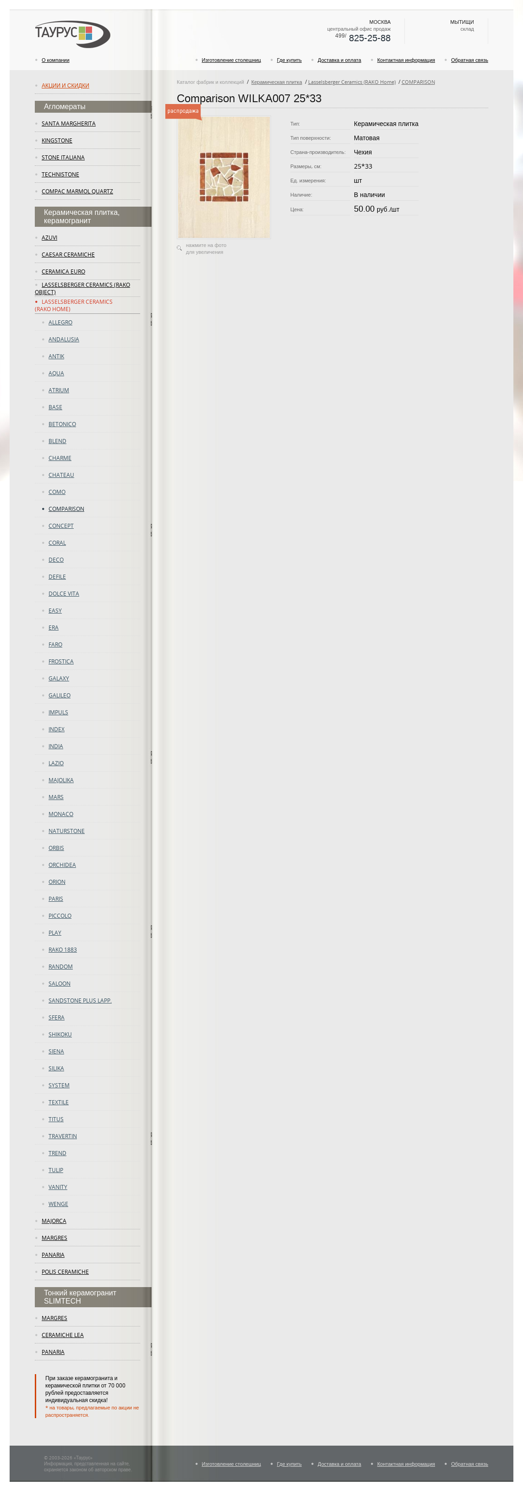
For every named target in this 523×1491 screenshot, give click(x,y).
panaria (53, 1254)
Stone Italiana (63, 157)
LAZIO (56, 763)
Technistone (60, 174)
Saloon (60, 983)
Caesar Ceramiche (68, 254)
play (55, 932)
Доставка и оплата (339, 59)
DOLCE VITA (64, 593)
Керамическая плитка (276, 81)
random (61, 966)
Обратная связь (469, 59)
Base (55, 407)
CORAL (57, 542)
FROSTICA (61, 661)
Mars (56, 796)
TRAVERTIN (63, 1136)
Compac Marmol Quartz (77, 191)
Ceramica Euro (63, 271)
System (59, 1085)
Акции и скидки (65, 85)
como (57, 491)
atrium (59, 390)
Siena (56, 1051)
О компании (56, 59)
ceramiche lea (63, 1334)
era (54, 627)
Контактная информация (406, 59)
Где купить (289, 59)
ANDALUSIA (64, 339)
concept (61, 525)
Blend (57, 440)
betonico (62, 424)
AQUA (56, 373)
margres (54, 1237)
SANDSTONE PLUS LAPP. (80, 1000)
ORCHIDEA (62, 864)
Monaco (61, 813)
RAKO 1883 (63, 949)
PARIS (56, 898)
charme (60, 457)
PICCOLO (60, 915)
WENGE (58, 1203)
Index (57, 729)
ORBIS (56, 847)
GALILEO (60, 695)
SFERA (57, 1017)
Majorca (54, 1220)
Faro (55, 644)
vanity (58, 1186)
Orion (57, 881)
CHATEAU (61, 474)
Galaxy (59, 678)
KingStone (57, 140)
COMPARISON (66, 508)
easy (55, 610)
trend (57, 1153)
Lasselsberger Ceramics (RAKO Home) (352, 81)
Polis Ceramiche (65, 1271)
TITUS (56, 1119)
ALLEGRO (60, 322)
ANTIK (56, 356)
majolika (61, 780)
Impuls (58, 712)
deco (56, 559)
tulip (56, 1169)
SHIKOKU (60, 1034)
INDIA (56, 746)
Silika (56, 1068)
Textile (59, 1102)
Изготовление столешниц (231, 59)
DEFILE (57, 576)
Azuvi (49, 237)
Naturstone (67, 830)
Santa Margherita (69, 123)
